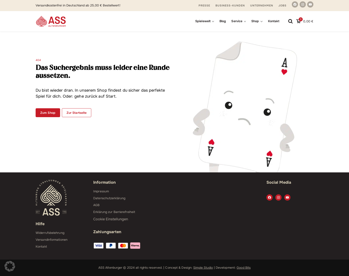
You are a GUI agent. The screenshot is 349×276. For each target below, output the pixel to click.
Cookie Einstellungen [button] (110, 219)
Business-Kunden (230, 5)
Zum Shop (47, 113)
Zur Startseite (77, 113)
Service (236, 21)
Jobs (282, 5)
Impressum (101, 191)
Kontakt (274, 21)
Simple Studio (203, 268)
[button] (10, 266)
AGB (96, 205)
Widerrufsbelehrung (50, 233)
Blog (222, 21)
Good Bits (244, 268)
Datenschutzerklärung (109, 198)
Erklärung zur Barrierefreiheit (114, 212)
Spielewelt (203, 21)
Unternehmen (261, 5)
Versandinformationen (51, 240)
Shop (255, 21)
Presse (204, 5)
